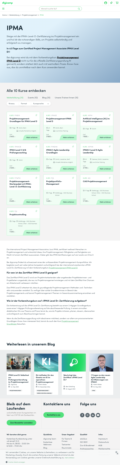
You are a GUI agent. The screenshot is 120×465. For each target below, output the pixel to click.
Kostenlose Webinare (47, 443)
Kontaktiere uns (53, 414)
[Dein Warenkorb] (117, 3)
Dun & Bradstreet (87, 445)
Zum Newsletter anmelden (21, 422)
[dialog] (60, 457)
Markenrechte (104, 448)
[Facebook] (82, 415)
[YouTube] (98, 415)
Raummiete (66, 448)
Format (34, 103)
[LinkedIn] (93, 415)
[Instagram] (87, 415)
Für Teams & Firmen (67, 439)
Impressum (103, 438)
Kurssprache (58, 103)
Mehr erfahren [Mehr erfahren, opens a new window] (69, 458)
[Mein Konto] (106, 3)
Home (4, 15)
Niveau (12, 103)
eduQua (83, 438)
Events (33, 97)
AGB (100, 445)
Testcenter (66, 444)
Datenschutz (103, 442)
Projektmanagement (29, 15)
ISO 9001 (83, 442)
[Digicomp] (7, 3)
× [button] (117, 454)
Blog (46, 97)
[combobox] (116, 452)
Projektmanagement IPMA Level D (63, 267)
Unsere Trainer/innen (66, 97)
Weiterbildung (14, 15)
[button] (40, 462)
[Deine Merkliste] (111, 3)
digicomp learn (49, 438)
